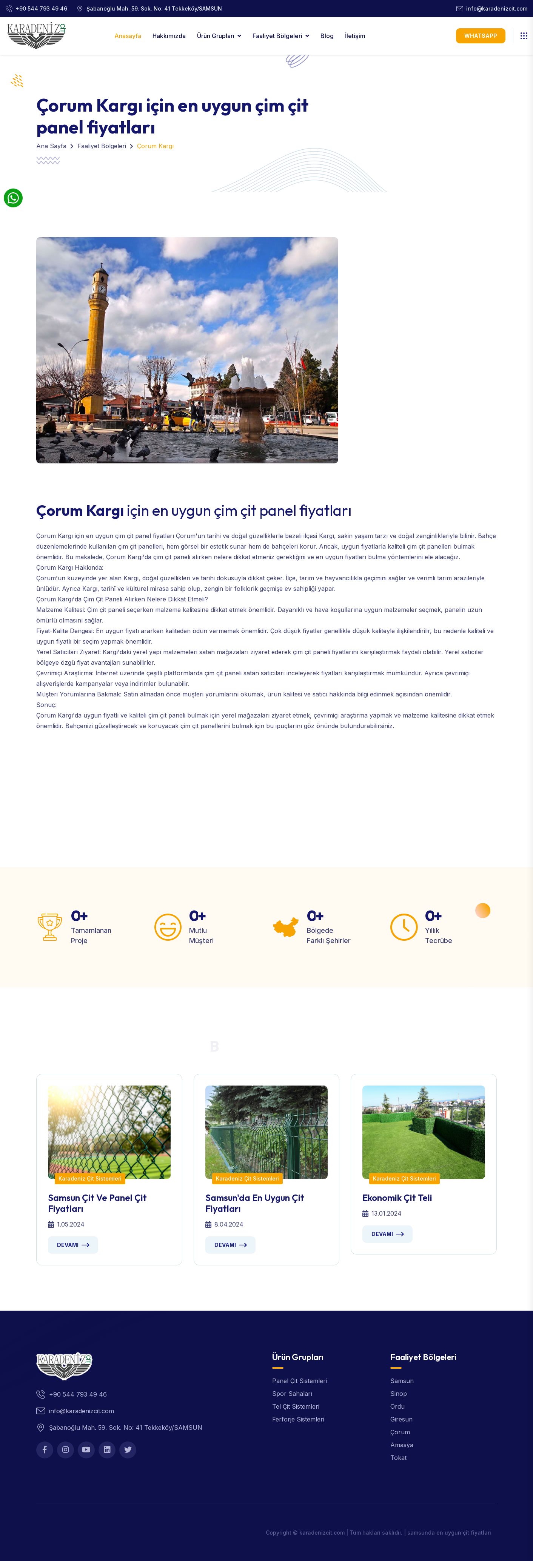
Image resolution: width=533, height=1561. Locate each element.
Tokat (398, 1457)
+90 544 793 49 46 (41, 8)
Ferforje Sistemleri (298, 1419)
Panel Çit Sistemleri (299, 1381)
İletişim (355, 36)
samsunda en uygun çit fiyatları (449, 1532)
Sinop (398, 1393)
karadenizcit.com (322, 1532)
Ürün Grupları (215, 36)
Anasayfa (127, 36)
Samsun (402, 1381)
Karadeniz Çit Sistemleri (90, 1178)
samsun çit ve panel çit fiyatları (97, 1203)
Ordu (397, 1406)
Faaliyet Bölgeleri (277, 36)
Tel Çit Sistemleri (295, 1406)
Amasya (401, 1445)
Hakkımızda (169, 36)
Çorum (400, 1432)
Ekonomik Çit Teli (397, 1197)
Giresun (401, 1419)
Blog (327, 36)
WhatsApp (480, 35)
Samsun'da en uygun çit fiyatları (254, 1203)
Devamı (68, 1245)
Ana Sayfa (51, 146)
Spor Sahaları (292, 1393)
